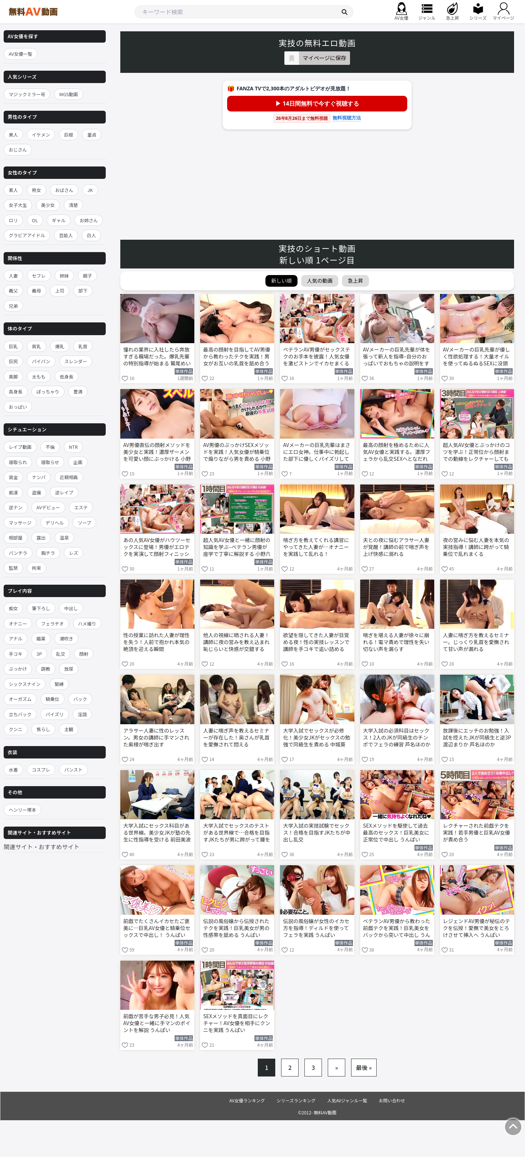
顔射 (83, 653)
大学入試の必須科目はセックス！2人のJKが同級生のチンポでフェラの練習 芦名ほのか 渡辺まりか (397, 738)
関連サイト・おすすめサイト (41, 846)
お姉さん (88, 220)
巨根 (68, 134)
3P (39, 653)
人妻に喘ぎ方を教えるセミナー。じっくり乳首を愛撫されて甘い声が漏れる (476, 642)
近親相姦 (69, 477)
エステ (81, 507)
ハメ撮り (87, 623)
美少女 (48, 204)
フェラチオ (52, 623)
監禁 (13, 567)
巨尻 (13, 361)
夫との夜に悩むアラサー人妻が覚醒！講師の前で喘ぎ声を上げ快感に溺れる (396, 547)
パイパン (41, 361)
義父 (13, 290)
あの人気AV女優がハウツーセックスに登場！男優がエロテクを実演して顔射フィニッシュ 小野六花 (156, 547)
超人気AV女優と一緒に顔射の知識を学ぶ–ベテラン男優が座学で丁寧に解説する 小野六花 (237, 547)
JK (90, 190)
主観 (68, 729)
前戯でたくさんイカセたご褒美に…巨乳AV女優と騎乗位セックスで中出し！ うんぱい (156, 928)
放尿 (68, 668)
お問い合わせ (392, 1100)
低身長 (67, 376)
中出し (71, 608)
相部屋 (16, 537)
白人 (91, 235)
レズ (73, 552)
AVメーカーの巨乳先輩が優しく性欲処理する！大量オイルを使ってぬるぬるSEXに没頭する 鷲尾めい (476, 357)
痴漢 (13, 492)
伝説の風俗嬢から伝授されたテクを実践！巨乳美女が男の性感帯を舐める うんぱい (236, 928)
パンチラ (18, 552)
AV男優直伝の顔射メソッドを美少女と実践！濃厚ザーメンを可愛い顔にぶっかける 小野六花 (157, 452)
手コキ (16, 653)
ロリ (13, 220)
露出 (41, 537)
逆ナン (16, 507)
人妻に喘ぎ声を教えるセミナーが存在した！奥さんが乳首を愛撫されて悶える (236, 737)
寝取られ (18, 462)
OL (35, 220)
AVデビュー (48, 507)
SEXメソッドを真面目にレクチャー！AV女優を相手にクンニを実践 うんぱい (236, 1023)
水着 (13, 769)
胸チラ (48, 552)
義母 (36, 290)
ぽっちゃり (47, 391)
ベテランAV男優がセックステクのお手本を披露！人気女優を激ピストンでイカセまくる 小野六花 (316, 357)
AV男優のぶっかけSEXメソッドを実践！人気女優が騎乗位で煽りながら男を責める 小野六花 (237, 452)
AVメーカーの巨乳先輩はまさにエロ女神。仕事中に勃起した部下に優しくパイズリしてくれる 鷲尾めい (316, 452)
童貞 (91, 134)
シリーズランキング (296, 1100)
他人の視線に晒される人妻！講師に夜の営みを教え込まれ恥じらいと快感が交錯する (236, 642)
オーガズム (20, 698)
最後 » (364, 1067)
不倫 (50, 446)
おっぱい (18, 406)
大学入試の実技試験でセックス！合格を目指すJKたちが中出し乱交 (316, 832)
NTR (73, 446)
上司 (59, 290)
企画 (77, 462)
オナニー (18, 623)
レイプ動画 (20, 446)
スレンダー (76, 361)
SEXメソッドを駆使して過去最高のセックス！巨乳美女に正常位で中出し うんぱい (396, 832)
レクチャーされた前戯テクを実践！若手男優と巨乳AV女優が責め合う (476, 832)
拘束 (36, 567)
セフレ (39, 275)
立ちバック (20, 714)
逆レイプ (64, 492)
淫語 (82, 714)
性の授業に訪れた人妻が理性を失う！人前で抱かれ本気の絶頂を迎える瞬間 (156, 642)
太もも (39, 376)
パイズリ (55, 714)
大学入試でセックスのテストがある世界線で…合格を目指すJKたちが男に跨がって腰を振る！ (236, 833)
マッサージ (20, 522)
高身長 (16, 391)
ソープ (84, 522)
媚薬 (41, 638)
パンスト (73, 769)
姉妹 (64, 275)
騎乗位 (52, 698)
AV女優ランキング (247, 1100)
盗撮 (36, 492)
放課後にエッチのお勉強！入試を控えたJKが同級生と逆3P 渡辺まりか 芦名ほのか (477, 737)
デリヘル (55, 522)
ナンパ (39, 477)
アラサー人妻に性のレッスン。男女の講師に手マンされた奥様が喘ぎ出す (156, 737)
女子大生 (18, 204)
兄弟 (13, 305)
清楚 (73, 204)
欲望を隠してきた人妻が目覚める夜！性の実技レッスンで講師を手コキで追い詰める (316, 642)
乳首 (83, 346)
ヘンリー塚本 (22, 809)
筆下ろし (41, 608)
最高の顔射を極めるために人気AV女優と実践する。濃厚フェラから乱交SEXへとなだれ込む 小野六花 (396, 452)
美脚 (13, 376)
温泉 (64, 537)
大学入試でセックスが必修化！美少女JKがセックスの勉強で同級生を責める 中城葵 (316, 737)
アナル (15, 638)
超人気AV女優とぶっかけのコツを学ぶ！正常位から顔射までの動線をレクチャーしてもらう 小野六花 (476, 452)
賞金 (13, 477)
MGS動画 (68, 94)
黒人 (13, 134)
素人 (13, 190)
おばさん (64, 190)
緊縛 (59, 684)
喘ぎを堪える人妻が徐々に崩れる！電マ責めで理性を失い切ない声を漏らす (396, 642)
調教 (45, 668)
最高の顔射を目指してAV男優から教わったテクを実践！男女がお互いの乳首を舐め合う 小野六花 (236, 357)
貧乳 (36, 346)
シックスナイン (24, 684)
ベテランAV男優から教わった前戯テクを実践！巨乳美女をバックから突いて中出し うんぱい (397, 929)
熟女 (36, 190)
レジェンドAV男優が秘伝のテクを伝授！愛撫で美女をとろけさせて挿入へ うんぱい (476, 928)
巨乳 (13, 346)
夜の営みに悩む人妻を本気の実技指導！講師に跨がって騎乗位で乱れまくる (476, 547)
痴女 (13, 608)
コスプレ (41, 769)
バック (80, 698)
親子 (87, 275)
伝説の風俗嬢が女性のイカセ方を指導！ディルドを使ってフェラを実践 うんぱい (316, 928)
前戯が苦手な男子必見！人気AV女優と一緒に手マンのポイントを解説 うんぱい (156, 1023)
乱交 (60, 653)
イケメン (41, 134)
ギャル (59, 220)
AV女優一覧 (20, 53)
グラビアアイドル (27, 235)
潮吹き (66, 638)
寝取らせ (50, 462)
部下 (83, 290)
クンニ (16, 729)
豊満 (77, 391)
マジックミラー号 (27, 94)
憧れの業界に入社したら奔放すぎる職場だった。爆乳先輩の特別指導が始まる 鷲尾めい (157, 356)
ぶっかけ (18, 668)
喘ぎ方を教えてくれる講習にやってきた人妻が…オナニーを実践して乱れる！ (316, 547)
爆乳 (59, 346)
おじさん (18, 149)
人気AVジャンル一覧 (347, 1100)
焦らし (43, 729)
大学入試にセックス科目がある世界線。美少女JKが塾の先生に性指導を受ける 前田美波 (157, 832)
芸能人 (66, 235)
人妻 (13, 275)
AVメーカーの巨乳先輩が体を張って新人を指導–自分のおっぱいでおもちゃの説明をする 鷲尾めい (396, 357)
